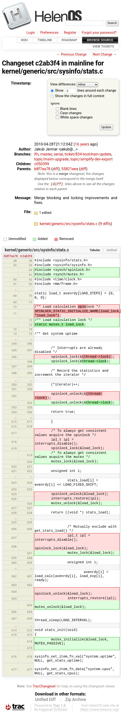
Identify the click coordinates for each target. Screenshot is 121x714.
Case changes (71, 113)
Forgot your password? (99, 33)
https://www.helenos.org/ (99, 710)
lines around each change (90, 91)
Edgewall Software (53, 710)
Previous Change (74, 54)
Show (57, 91)
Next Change (102, 54)
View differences (63, 84)
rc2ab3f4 (26, 256)
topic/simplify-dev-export (91, 159)
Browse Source (100, 40)
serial (58, 154)
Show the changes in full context (77, 96)
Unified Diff (45, 699)
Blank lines (68, 109)
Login (30, 33)
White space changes (76, 117)
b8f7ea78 (42, 169)
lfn (36, 154)
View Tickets (103, 46)
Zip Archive (75, 699)
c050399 (41, 164)
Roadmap (69, 40)
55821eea (69, 169)
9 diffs (105, 223)
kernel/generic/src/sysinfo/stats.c (52, 71)
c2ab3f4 (47, 63)
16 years (82, 144)
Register (70, 33)
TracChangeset (44, 687)
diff (55, 169)
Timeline (45, 40)
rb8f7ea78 (11, 256)
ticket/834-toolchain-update (88, 154)
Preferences (49, 33)
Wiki (24, 40)
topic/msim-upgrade (51, 159)
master (46, 154)
